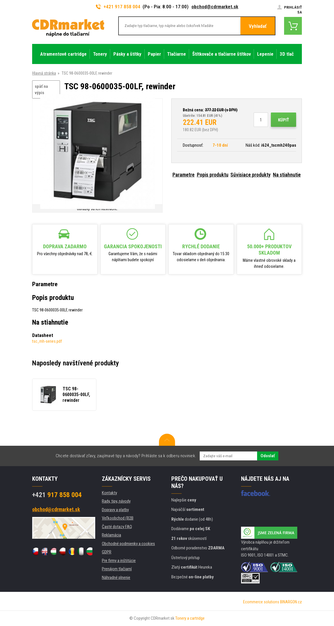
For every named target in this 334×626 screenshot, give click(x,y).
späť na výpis (41, 90)
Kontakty (109, 492)
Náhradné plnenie (116, 577)
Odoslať (268, 455)
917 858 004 (57, 495)
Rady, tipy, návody (116, 501)
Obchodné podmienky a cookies (128, 543)
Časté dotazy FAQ (117, 526)
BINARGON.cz (291, 602)
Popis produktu (212, 175)
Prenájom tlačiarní (117, 568)
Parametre (183, 175)
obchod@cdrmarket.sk (214, 6)
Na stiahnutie (287, 175)
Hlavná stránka (44, 73)
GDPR (106, 552)
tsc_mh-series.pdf (47, 341)
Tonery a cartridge (190, 618)
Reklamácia (111, 535)
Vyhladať (258, 26)
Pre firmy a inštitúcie (119, 560)
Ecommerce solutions (261, 602)
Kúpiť (283, 120)
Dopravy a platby (115, 509)
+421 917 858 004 (118, 6)
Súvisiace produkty (250, 175)
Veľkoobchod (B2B (117, 518)
